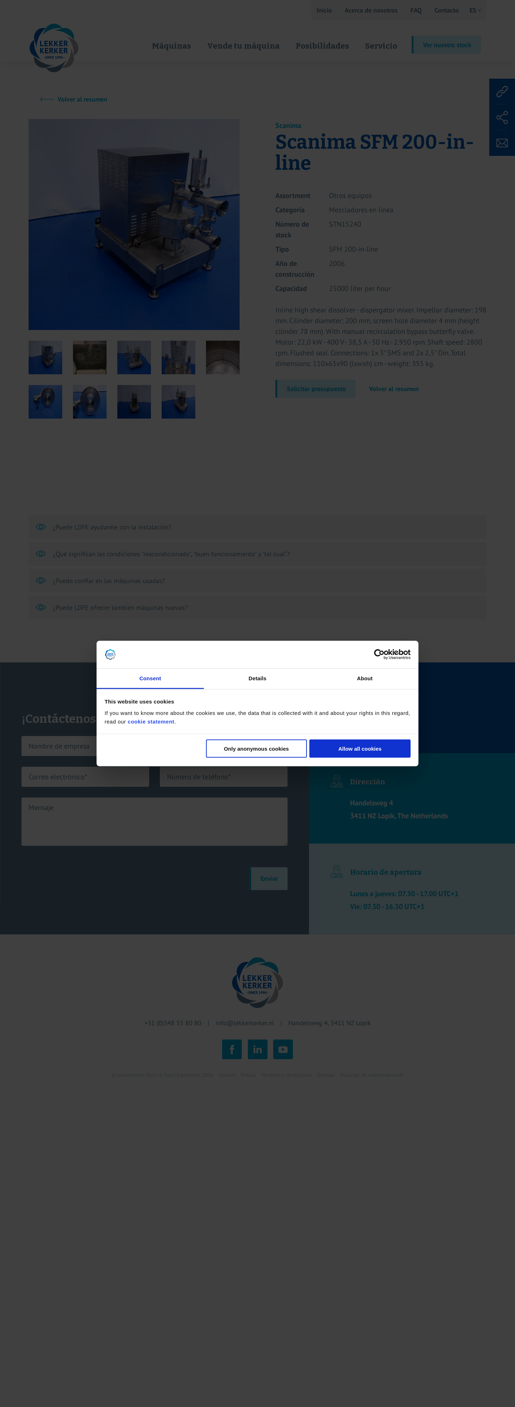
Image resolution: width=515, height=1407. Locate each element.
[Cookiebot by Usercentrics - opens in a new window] (379, 654)
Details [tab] (257, 678)
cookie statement (151, 721)
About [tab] (365, 678)
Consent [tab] (150, 678)
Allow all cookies (360, 749)
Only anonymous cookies (256, 749)
